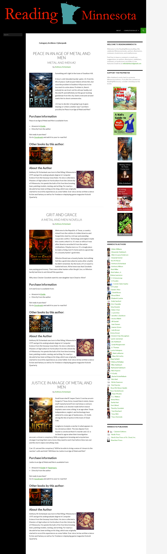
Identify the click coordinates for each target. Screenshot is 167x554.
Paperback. (52, 468)
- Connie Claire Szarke (117, 284)
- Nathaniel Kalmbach (116, 368)
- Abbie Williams (114, 249)
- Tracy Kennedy (114, 417)
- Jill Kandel (113, 321)
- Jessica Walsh (114, 318)
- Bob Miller (112, 269)
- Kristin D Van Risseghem (118, 336)
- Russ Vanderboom (115, 391)
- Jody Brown (113, 330)
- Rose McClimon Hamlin (117, 388)
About (118, 30)
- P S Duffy (112, 373)
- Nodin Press (113, 434)
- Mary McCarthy (115, 356)
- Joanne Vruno (114, 327)
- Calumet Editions (116, 432)
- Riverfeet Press (114, 440)
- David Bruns (114, 292)
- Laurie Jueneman (115, 339)
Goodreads (38, 137)
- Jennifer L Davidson (116, 316)
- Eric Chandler (114, 304)
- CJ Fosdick (112, 281)
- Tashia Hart (113, 402)
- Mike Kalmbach (114, 365)
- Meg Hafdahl (113, 359)
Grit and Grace (61, 214)
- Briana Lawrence (114, 275)
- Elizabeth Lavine (115, 298)
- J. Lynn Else (113, 313)
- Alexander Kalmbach (116, 252)
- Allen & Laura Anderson (117, 255)
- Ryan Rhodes (114, 394)
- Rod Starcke (113, 385)
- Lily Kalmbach (114, 342)
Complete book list (130, 30)
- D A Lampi (112, 287)
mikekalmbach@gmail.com (132, 63)
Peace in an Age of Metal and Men (61, 55)
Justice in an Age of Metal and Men (61, 384)
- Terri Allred (113, 405)
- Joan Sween (113, 324)
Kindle (42, 126)
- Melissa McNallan (115, 362)
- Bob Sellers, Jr (114, 272)
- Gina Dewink (113, 307)
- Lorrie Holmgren (114, 350)
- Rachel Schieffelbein (116, 376)
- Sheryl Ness (113, 399)
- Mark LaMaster (115, 353)
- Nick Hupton (113, 371)
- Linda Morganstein (116, 344)
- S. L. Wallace (113, 397)
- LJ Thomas (113, 347)
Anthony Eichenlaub (63, 67)
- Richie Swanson (115, 382)
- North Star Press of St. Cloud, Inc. (121, 437)
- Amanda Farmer (115, 258)
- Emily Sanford (114, 301)
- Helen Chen (113, 310)
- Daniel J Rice (113, 290)
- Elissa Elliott (113, 295)
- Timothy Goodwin (115, 408)
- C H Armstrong (114, 278)
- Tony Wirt (113, 414)
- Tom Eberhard (114, 411)
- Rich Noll (112, 379)
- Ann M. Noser (114, 261)
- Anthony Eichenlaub (116, 264)
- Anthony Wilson (115, 266)
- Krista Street (113, 333)
